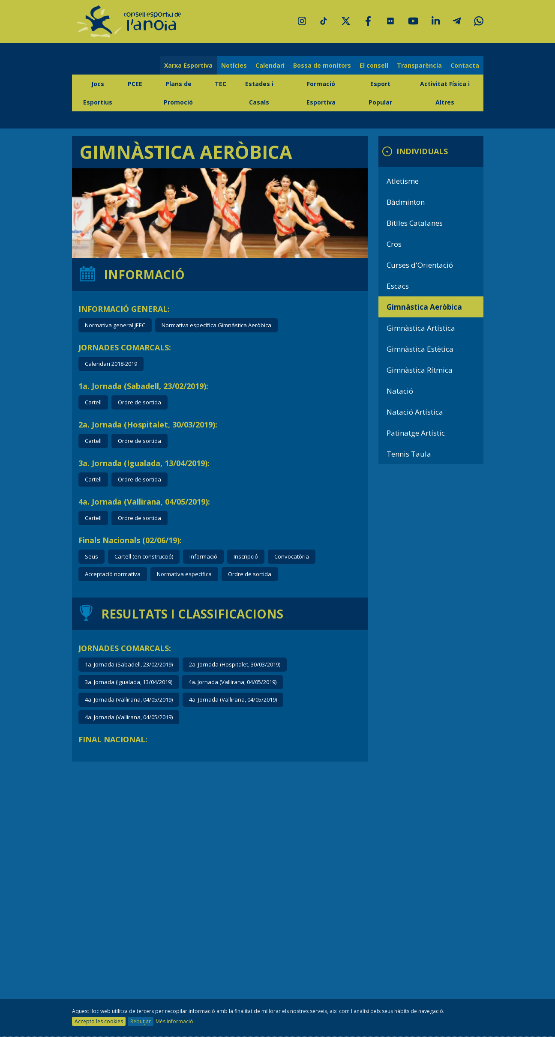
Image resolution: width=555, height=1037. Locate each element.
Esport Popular (380, 93)
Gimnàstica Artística (421, 328)
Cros (394, 244)
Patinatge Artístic (416, 433)
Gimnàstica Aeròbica (424, 307)
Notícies (234, 65)
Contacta (464, 65)
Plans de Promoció (178, 93)
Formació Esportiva (321, 93)
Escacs (398, 286)
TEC (220, 84)
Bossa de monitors (322, 65)
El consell (374, 65)
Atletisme (403, 181)
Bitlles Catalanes (415, 223)
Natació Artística (415, 412)
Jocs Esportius (97, 93)
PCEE (135, 84)
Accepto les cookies (99, 1021)
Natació (400, 391)
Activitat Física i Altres (445, 93)
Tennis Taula (409, 454)
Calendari (270, 65)
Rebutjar (140, 1021)
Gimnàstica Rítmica (420, 370)
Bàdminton (406, 202)
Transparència (419, 65)
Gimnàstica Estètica (420, 349)
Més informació (174, 1021)
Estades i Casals (259, 93)
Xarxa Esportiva (188, 65)
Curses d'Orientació (420, 265)
